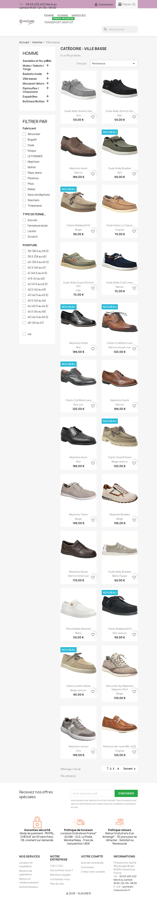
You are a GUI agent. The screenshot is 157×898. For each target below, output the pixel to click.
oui (29, 334)
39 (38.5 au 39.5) (38, 251)
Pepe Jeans (35, 173)
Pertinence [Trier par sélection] (114, 64)
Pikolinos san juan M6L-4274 (119, 746)
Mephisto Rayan (78, 571)
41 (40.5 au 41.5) (37, 273)
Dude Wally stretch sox (78, 111)
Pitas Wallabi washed (78, 628)
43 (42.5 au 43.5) (38, 295)
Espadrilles (30, 96)
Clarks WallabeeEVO (78, 225)
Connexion (87, 867)
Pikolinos (33, 178)
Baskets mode (32, 74)
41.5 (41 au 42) (36, 278)
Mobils (32, 167)
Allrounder (34, 134)
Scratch (33, 236)
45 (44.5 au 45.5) (38, 317)
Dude (31, 145)
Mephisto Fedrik (78, 343)
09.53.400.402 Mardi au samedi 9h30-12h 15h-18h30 (38, 6)
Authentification (28, 887)
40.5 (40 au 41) (37, 267)
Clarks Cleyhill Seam (119, 457)
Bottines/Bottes (33, 101)
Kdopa (32, 151)
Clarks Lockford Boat (78, 686)
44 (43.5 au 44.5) (38, 306)
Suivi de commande (92, 862)
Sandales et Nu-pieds (37, 61)
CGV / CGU (56, 865)
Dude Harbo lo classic (119, 225)
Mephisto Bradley (119, 514)
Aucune (32, 220)
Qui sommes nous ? (61, 870)
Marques (79, 15)
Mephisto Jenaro (78, 746)
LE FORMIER (35, 156)
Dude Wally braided (119, 168)
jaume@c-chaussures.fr (124, 888)
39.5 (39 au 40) (37, 256)
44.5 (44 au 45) (37, 311)
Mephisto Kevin (78, 168)
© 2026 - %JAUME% (78, 893)
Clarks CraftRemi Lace (120, 343)
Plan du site (57, 883)
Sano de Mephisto (39, 195)
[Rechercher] (120, 29)
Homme (62, 15)
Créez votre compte (93, 871)
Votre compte (92, 856)
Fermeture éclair (38, 225)
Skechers (33, 200)
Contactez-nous (60, 879)
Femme (49, 15)
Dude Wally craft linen (119, 282)
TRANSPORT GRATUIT (59, 21)
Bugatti (32, 139)
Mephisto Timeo (78, 514)
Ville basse (30, 79)
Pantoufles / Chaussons (31, 90)
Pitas (31, 184)
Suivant (130, 769)
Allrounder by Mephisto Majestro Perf (119, 687)
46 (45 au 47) (36, 323)
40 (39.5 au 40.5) (38, 262)
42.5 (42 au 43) (37, 289)
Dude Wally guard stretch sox (78, 284)
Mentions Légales (60, 874)
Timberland (35, 206)
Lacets (32, 231)
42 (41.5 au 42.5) (38, 284)
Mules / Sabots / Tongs (33, 67)
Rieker (32, 189)
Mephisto (33, 162)
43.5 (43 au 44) (37, 300)
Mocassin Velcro (33, 83)
